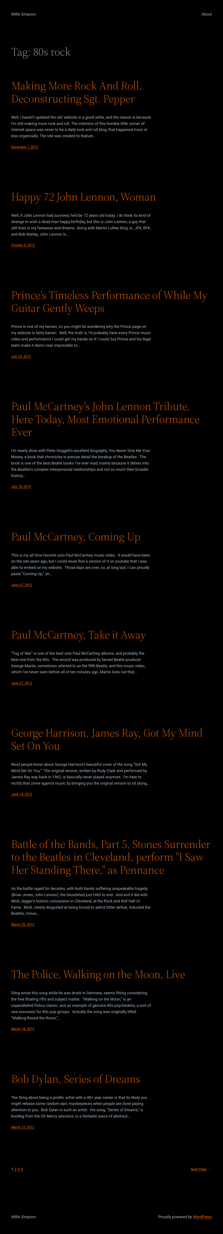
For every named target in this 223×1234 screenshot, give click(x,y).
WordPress (202, 1217)
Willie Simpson (23, 14)
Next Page (201, 1169)
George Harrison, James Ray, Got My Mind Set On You (107, 739)
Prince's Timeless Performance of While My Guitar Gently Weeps (109, 301)
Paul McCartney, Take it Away (78, 634)
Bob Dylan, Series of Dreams (75, 1078)
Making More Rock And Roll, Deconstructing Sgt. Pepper (76, 92)
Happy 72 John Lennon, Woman (83, 196)
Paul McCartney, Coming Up (75, 536)
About (206, 14)
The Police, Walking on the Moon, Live (98, 974)
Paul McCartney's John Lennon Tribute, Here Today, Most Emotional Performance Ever (105, 419)
